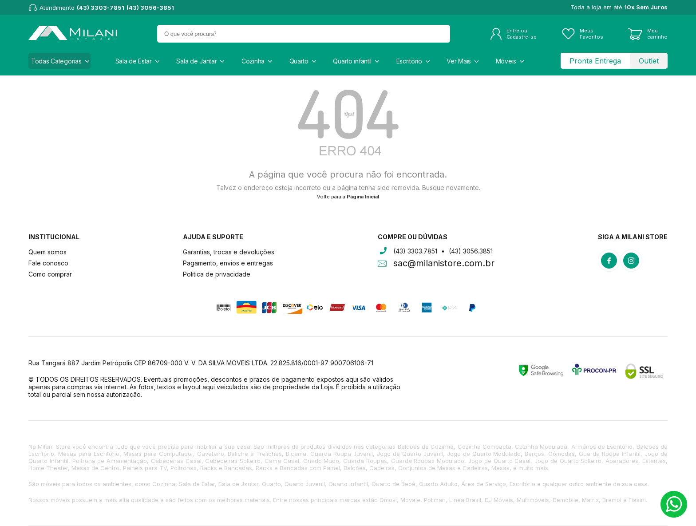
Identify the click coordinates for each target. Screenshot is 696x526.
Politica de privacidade (216, 274)
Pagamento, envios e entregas (228, 263)
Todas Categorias (56, 61)
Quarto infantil (352, 61)
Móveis (506, 61)
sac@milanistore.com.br (443, 264)
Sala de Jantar (196, 61)
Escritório (409, 61)
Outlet (649, 60)
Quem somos (47, 252)
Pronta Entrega (595, 60)
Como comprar (50, 274)
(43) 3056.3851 (471, 251)
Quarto (298, 61)
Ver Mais (459, 61)
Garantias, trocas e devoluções (228, 252)
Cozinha (253, 61)
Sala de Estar (133, 61)
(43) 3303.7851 (415, 251)
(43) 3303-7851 (100, 7)
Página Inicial (363, 197)
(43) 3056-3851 (150, 7)
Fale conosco (48, 263)
